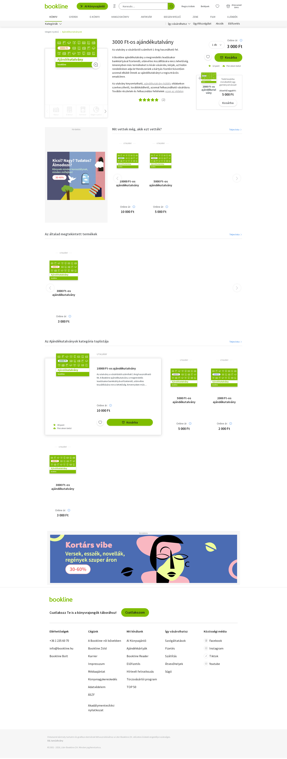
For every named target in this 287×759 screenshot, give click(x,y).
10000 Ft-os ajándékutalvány (127, 184)
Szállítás (171, 657)
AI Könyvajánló (92, 6)
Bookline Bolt (59, 657)
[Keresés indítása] (171, 6)
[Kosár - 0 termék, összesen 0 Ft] (234, 6)
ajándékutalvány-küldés (157, 84)
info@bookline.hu (61, 649)
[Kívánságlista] (217, 6)
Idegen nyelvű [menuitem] (172, 17)
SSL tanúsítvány (55, 741)
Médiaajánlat (96, 672)
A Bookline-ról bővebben (104, 641)
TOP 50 (131, 688)
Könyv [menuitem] (53, 17)
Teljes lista (235, 130)
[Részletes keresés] (114, 6)
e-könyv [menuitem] (95, 17)
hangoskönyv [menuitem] (120, 17)
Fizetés (170, 649)
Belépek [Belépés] (205, 6)
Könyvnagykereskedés (102, 680)
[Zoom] (96, 65)
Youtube (212, 664)
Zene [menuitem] (195, 17)
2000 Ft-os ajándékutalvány (224, 401)
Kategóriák (51, 24)
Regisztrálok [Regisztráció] (188, 6)
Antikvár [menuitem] (146, 17)
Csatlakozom (135, 613)
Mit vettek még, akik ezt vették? (137, 130)
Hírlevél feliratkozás (140, 672)
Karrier (92, 657)
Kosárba (228, 58)
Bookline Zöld (97, 649)
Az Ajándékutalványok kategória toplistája (77, 342)
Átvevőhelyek (174, 664)
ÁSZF (91, 695)
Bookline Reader (137, 657)
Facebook (213, 641)
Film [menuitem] (212, 17)
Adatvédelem (96, 688)
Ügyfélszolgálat (202, 24)
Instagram (213, 649)
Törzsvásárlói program (142, 680)
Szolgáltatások (175, 641)
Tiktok (211, 656)
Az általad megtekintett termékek (71, 235)
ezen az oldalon (174, 92)
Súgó (168, 672)
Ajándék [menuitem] (232, 17)
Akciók (220, 24)
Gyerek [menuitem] (73, 17)
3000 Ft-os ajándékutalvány (63, 293)
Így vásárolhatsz (177, 24)
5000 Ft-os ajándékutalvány (160, 184)
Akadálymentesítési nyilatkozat (101, 708)
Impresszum (96, 664)
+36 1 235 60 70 (59, 641)
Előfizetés (234, 24)
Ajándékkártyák (137, 649)
